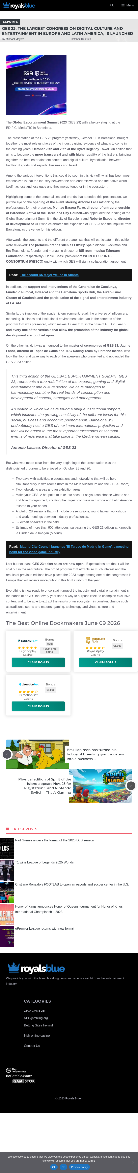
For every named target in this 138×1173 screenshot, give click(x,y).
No (63, 1167)
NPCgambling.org (36, 1018)
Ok (54, 1167)
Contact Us (32, 1046)
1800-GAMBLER (35, 1010)
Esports (10, 22)
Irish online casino (37, 1035)
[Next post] (131, 785)
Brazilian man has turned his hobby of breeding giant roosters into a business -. (95, 754)
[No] (133, 1162)
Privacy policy (79, 1167)
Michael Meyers (15, 38)
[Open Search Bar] (111, 5)
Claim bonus (38, 662)
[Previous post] (7, 754)
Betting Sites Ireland (38, 1025)
